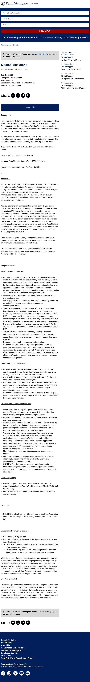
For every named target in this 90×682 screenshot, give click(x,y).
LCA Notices (7, 656)
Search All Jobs (8, 640)
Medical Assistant (68, 55)
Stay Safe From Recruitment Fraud (17, 658)
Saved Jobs (6, 643)
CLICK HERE (46, 37)
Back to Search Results (10, 45)
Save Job (30, 107)
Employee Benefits (9, 653)
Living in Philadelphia (11, 650)
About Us (5, 645)
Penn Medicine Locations (12, 648)
